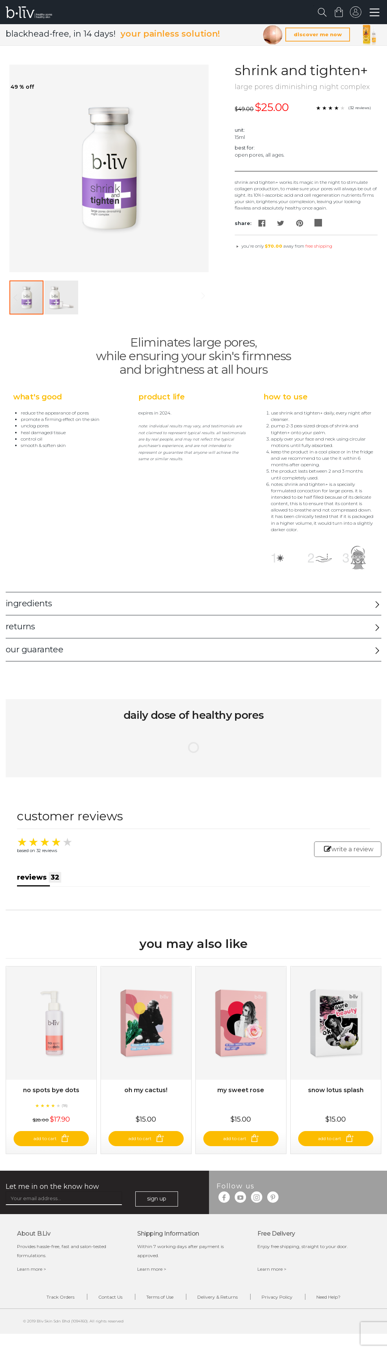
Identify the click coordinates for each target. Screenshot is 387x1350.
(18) (65, 1105)
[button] (61, 297)
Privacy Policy (277, 1297)
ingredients (29, 603)
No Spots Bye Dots (51, 1090)
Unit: (240, 130)
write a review (348, 849)
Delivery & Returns (217, 1297)
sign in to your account (355, 14)
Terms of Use (159, 1297)
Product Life (161, 396)
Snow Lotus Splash (336, 1090)
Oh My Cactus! (145, 1090)
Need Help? (328, 1297)
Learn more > (31, 1269)
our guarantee (34, 649)
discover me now (318, 34)
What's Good (37, 396)
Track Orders (60, 1297)
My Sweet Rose (240, 1090)
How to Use (285, 396)
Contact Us (110, 1297)
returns (20, 626)
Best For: (245, 148)
